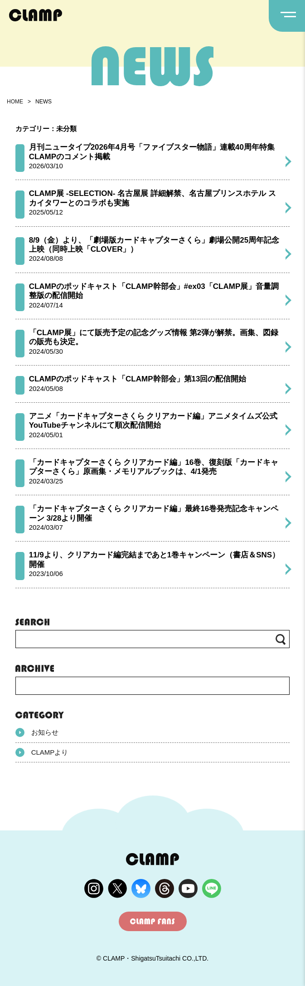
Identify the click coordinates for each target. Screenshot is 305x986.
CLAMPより (41, 752)
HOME (15, 101)
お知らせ (36, 732)
